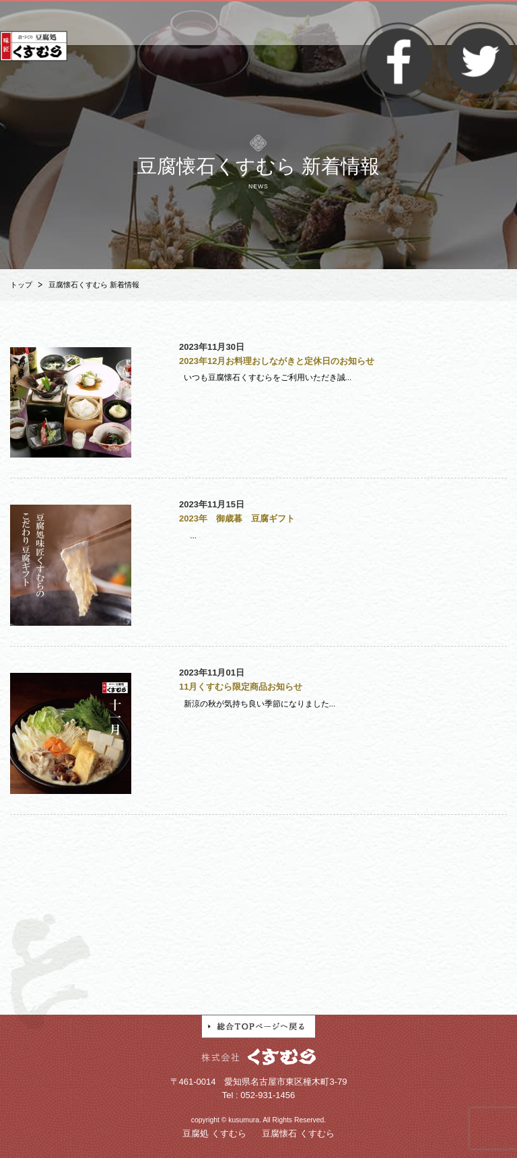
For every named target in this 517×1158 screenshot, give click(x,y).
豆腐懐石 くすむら (298, 1133)
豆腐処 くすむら (214, 1133)
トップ (21, 285)
